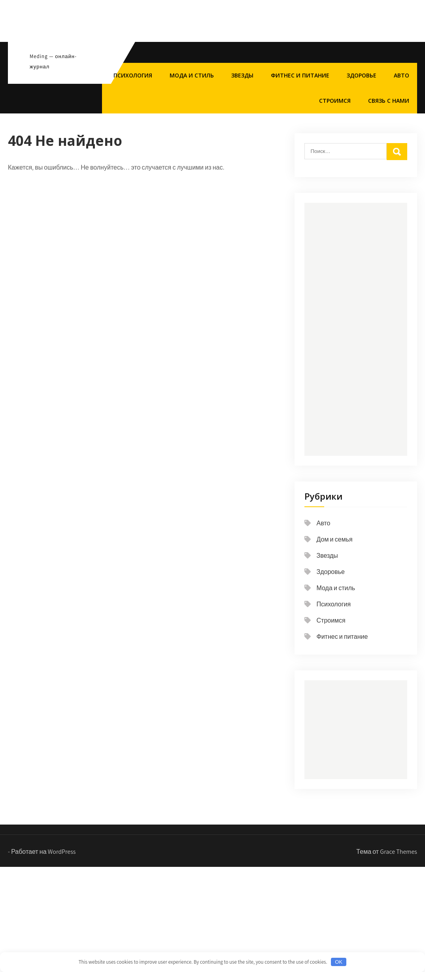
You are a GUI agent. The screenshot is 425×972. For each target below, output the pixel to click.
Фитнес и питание (300, 75)
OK (338, 962)
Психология (132, 75)
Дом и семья (335, 539)
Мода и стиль (192, 75)
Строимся (335, 100)
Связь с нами (388, 100)
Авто (401, 75)
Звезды (242, 75)
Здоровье (361, 75)
